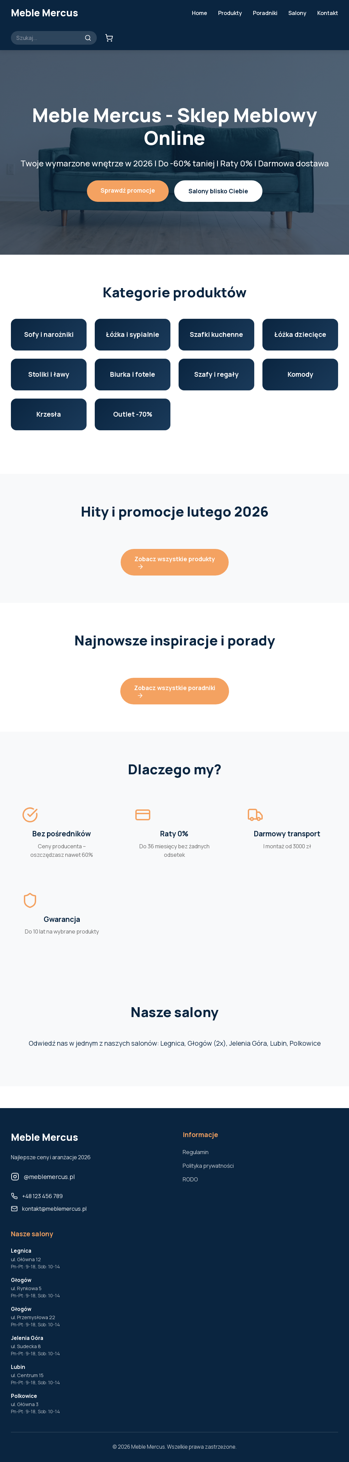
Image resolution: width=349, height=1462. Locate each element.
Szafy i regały (216, 374)
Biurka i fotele (132, 374)
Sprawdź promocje (128, 190)
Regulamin (196, 1152)
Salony (297, 13)
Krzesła (48, 414)
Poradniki (265, 13)
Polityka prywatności (208, 1165)
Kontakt (327, 13)
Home (199, 13)
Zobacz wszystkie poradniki (174, 691)
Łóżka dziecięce (300, 334)
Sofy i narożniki (49, 334)
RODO (190, 1179)
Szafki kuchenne (216, 334)
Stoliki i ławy (48, 374)
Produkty (230, 13)
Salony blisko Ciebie (218, 191)
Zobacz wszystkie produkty (174, 562)
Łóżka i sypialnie (132, 334)
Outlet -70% (132, 414)
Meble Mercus (44, 12)
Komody (300, 374)
